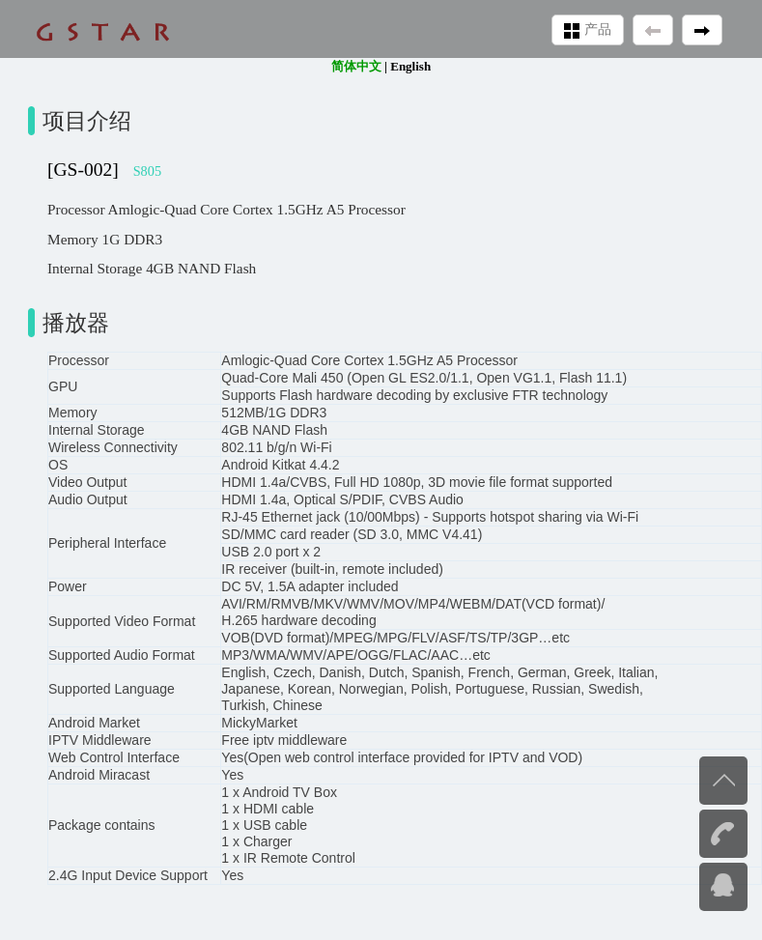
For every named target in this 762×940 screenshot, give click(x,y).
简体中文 (356, 66)
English (410, 66)
